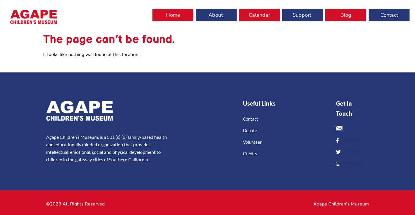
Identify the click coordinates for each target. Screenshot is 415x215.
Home (173, 15)
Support (302, 15)
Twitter (348, 152)
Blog (345, 15)
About (215, 15)
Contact (389, 15)
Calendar (259, 15)
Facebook (349, 140)
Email (347, 129)
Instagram (351, 163)
